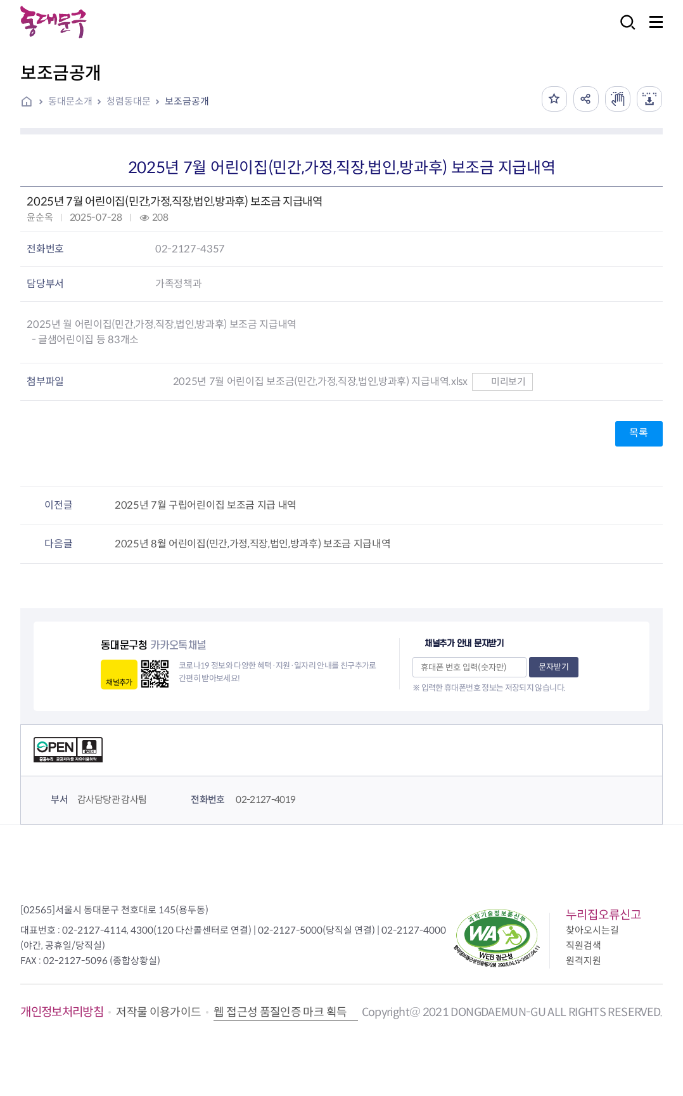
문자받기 (554, 667)
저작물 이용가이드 (158, 1012)
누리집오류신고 (603, 915)
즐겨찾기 (554, 99)
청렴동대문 (128, 101)
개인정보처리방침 (61, 1012)
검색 (624, 30)
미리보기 (502, 381)
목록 (638, 433)
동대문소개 (70, 101)
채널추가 (119, 682)
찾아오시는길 (592, 930)
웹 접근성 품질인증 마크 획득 (280, 1012)
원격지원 (583, 961)
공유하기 (586, 99)
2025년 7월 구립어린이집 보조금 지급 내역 (206, 505)
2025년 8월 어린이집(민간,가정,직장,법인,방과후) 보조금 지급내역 (253, 544)
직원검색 (583, 945)
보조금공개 (187, 101)
